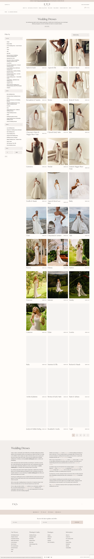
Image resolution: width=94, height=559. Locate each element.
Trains (12, 549)
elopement (67, 452)
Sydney (49, 535)
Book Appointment (85, 4)
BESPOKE (26, 489)
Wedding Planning (32, 535)
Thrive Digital (86, 557)
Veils (12, 551)
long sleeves (61, 469)
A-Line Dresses (14, 542)
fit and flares (76, 466)
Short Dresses (13, 544)
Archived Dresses (14, 547)
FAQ (30, 545)
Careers (67, 540)
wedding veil (74, 475)
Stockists (49, 540)
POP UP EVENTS (51, 542)
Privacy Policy (68, 542)
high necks (74, 468)
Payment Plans (32, 540)
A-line (54, 468)
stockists (51, 464)
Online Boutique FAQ (33, 544)
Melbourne (50, 536)
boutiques (76, 462)
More (70, 7)
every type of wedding (63, 457)
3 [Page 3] (80, 435)
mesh (66, 459)
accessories (53, 484)
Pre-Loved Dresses (14, 545)
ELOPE (25, 486)
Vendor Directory (64, 7)
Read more (47, 26)
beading (62, 459)
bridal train (51, 476)
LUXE (43, 486)
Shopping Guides (32, 536)
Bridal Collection (43, 7)
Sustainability (68, 547)
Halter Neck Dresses (15, 540)
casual (60, 452)
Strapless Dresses (14, 536)
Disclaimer (68, 544)
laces (71, 459)
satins (80, 459)
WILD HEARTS (28, 487)
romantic (77, 468)
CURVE (33, 487)
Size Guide (31, 542)
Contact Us (7, 4)
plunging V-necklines (61, 468)
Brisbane (49, 538)
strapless (51, 469)
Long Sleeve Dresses (15, 538)
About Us (25, 7)
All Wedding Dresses (15, 535)
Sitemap (67, 545)
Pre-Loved (50, 7)
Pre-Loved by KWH (69, 538)
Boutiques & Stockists (33, 7)
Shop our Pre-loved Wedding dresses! (43, 0)
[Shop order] (80, 35)
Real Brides (56, 7)
